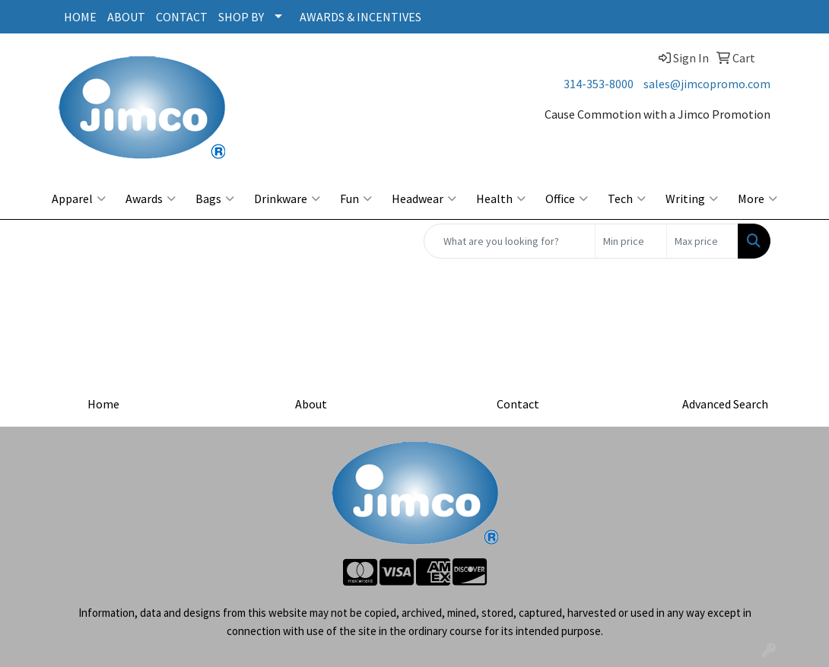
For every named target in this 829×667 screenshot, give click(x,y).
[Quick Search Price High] (702, 241)
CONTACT (182, 16)
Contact (518, 403)
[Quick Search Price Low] (631, 241)
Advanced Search (725, 403)
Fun (356, 198)
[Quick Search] (510, 241)
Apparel (79, 198)
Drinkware (287, 198)
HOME (80, 16)
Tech (627, 198)
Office (566, 198)
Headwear (424, 198)
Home (103, 403)
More (757, 198)
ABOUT (126, 16)
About (311, 403)
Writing (691, 198)
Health (501, 198)
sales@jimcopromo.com (706, 83)
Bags (214, 198)
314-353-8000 (599, 83)
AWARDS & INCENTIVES (360, 16)
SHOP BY (241, 16)
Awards (150, 198)
